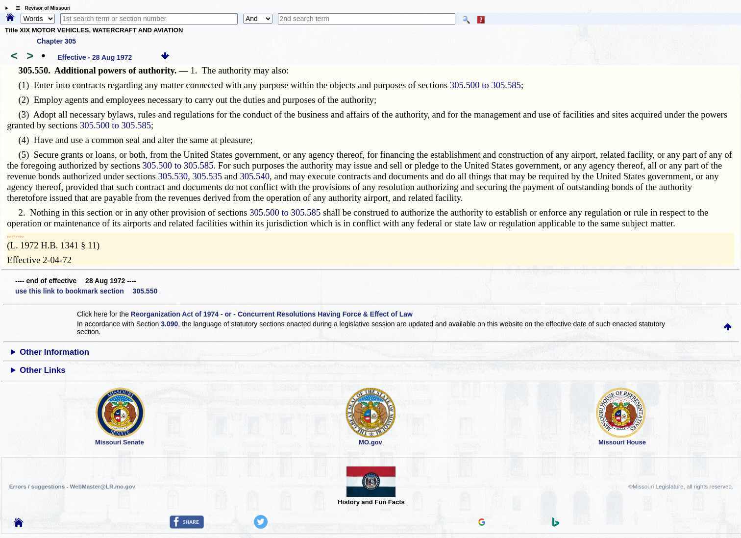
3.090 (169, 324)
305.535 (207, 176)
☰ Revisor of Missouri (41, 8)
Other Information (54, 352)
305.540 (255, 176)
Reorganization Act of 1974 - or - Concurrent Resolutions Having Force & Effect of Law (272, 314)
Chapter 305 (56, 41)
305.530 (173, 176)
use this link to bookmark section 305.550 (86, 291)
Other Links (42, 370)
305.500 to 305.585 (485, 85)
